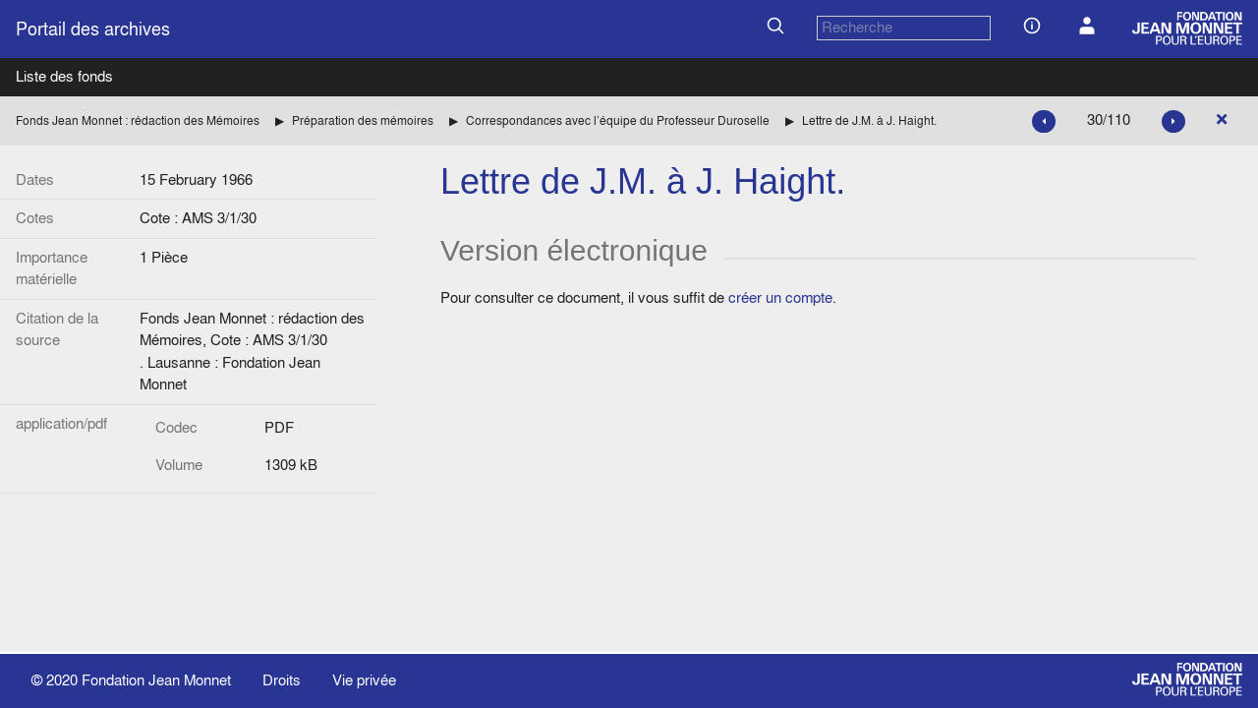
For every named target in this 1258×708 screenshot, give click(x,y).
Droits (281, 680)
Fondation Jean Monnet (156, 680)
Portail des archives (93, 29)
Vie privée (364, 680)
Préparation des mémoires (362, 120)
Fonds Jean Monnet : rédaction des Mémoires (137, 120)
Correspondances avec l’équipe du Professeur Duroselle (618, 120)
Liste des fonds (64, 76)
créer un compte (780, 297)
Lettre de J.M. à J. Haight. (869, 120)
